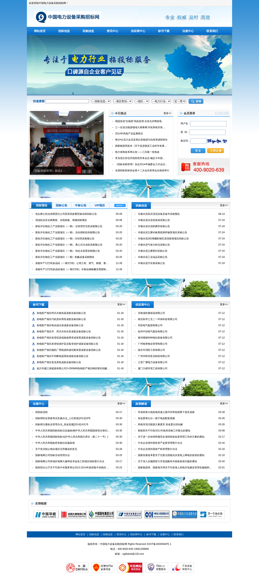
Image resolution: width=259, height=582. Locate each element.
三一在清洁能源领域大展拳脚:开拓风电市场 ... (140, 127)
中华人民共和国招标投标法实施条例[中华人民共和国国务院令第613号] (72, 430)
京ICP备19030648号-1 (159, 544)
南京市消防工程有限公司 (151, 350)
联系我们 (212, 31)
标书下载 (164, 31)
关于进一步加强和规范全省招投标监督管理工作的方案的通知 (171, 436)
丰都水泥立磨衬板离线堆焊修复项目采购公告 (162, 232)
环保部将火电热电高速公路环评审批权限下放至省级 (166, 412)
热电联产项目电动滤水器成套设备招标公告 (60, 325)
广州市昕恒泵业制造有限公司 (154, 356)
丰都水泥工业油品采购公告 (152, 257)
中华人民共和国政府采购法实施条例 (55, 442)
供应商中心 (138, 31)
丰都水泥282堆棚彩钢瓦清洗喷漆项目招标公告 (163, 238)
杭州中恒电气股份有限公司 (152, 331)
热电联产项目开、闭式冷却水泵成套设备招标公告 (64, 331)
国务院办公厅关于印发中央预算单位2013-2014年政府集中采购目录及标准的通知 (72, 467)
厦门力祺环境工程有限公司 (152, 368)
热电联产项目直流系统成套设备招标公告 (59, 362)
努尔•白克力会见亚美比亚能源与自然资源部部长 (141, 139)
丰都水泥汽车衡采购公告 (151, 263)
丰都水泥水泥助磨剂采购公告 (154, 226)
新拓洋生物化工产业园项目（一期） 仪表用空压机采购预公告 (68, 226)
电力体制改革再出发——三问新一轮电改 (137, 152)
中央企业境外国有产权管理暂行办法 (157, 449)
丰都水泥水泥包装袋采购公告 (154, 220)
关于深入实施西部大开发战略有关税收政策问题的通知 (167, 461)
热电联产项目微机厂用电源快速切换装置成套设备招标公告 (69, 350)
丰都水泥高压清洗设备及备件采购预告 (159, 214)
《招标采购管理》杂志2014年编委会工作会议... (141, 164)
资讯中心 (112, 31)
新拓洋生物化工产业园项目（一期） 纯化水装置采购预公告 (67, 250)
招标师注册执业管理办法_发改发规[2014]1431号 (61, 424)
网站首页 (40, 31)
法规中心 (188, 31)
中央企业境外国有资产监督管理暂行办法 (160, 442)
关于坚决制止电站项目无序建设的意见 (56, 449)
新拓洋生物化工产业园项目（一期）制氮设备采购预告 (64, 257)
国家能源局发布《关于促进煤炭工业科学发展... (140, 145)
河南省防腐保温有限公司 (151, 313)
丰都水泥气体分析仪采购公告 (154, 244)
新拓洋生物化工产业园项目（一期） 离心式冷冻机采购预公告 (68, 244)
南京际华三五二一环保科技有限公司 (157, 319)
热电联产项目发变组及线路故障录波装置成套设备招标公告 (69, 337)
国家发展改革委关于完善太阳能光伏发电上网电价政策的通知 (171, 455)
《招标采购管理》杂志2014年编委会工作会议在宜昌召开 (49, 170)
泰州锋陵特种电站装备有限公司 (155, 337)
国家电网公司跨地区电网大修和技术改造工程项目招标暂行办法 (69, 461)
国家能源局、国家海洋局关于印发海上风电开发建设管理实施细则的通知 (175, 467)
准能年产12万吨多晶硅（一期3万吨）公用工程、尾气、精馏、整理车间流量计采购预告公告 (72, 263)
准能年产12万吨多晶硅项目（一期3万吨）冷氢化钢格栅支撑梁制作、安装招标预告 (72, 269)
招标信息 (64, 31)
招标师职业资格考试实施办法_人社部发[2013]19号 (63, 418)
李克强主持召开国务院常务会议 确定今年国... (140, 158)
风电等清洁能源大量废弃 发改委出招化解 (160, 424)
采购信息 (88, 31)
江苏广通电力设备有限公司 (152, 362)
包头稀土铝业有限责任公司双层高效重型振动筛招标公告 (66, 214)
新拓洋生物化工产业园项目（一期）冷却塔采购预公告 (64, 238)
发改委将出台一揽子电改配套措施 (156, 418)
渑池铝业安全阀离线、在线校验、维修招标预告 (61, 220)
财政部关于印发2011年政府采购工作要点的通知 (164, 430)
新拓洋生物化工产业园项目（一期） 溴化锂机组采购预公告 (67, 232)
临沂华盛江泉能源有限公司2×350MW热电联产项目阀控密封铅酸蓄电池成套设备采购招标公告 (74, 368)
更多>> (167, 113)
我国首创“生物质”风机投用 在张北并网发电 (138, 121)
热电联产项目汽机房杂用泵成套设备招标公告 (61, 319)
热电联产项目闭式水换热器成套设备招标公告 (61, 313)
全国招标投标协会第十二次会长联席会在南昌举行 (142, 170)
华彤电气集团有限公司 (150, 325)
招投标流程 (41, 412)
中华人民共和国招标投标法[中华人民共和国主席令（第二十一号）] (71, 436)
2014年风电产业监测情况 (129, 133)
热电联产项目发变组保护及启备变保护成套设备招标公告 (67, 343)
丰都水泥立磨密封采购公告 (152, 250)
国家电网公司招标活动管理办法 (52, 455)
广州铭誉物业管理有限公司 (152, 343)
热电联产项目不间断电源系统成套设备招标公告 (62, 356)
